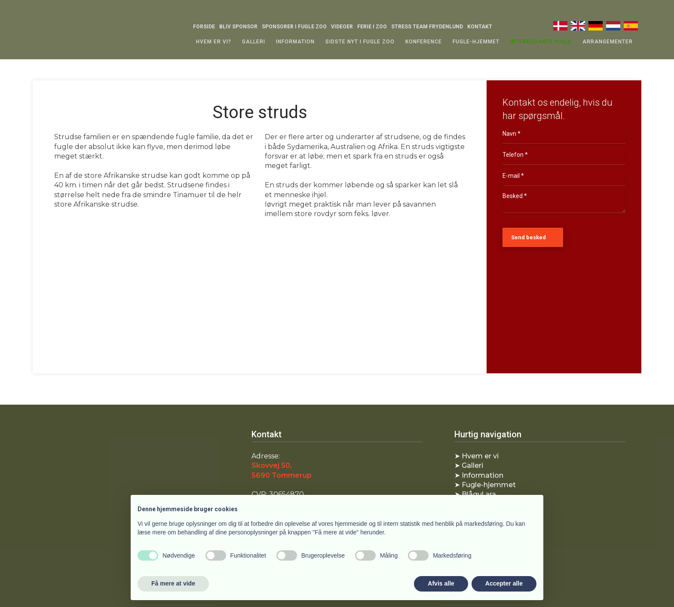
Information (295, 42)
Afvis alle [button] (441, 583)
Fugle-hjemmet (476, 42)
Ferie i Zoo (372, 27)
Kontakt (479, 27)
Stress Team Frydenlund (427, 27)
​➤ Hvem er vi (476, 456)
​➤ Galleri (468, 465)
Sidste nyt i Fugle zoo (360, 42)
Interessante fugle (541, 42)
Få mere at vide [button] (173, 583)
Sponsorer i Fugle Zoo (294, 27)
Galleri (253, 42)
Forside (204, 27)
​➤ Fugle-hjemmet (485, 485)
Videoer (342, 27)
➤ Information (478, 475)
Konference (423, 42)
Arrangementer (607, 42)
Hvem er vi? (213, 42)
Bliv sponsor (238, 27)
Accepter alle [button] (504, 583)
